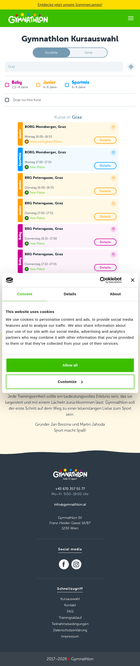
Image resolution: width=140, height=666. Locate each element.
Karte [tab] (89, 52)
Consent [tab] (24, 294)
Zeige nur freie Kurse (27, 100)
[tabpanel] (70, 211)
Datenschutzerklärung (70, 630)
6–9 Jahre (80, 84)
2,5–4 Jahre (20, 84)
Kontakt (70, 605)
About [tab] (115, 294)
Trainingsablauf (70, 618)
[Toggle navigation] (131, 18)
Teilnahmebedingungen (70, 624)
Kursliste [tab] (51, 52)
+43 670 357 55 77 (70, 488)
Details (105, 140)
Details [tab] (70, 294)
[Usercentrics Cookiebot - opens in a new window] (100, 280)
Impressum (70, 636)
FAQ (70, 611)
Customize (70, 381)
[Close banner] (132, 280)
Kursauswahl (70, 599)
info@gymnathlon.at (70, 504)
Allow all (70, 365)
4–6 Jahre (50, 84)
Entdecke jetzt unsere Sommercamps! (70, 4)
